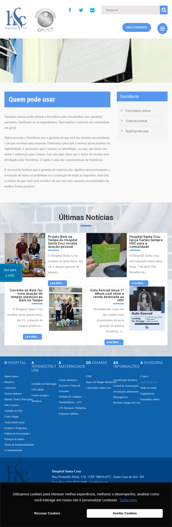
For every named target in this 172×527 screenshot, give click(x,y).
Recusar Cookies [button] (47, 513)
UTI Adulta (38, 389)
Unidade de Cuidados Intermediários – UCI (70, 399)
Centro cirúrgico (40, 395)
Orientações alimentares (126, 391)
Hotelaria (37, 401)
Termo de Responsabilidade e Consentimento (19, 447)
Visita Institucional (14, 422)
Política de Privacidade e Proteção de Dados (17, 436)
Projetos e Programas (15, 428)
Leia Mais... (57, 283)
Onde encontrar (136, 121)
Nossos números (13, 393)
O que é (144, 376)
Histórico (9, 382)
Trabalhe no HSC (13, 410)
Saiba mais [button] (128, 500)
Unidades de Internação (44, 383)
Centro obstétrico (68, 380)
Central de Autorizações (126, 385)
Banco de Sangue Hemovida (101, 382)
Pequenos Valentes (68, 413)
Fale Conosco (136, 27)
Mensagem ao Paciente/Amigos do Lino (126, 400)
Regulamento (147, 393)
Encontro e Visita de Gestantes (69, 388)
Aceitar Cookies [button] (125, 513)
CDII (88, 376)
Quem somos (11, 376)
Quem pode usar (137, 131)
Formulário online (138, 111)
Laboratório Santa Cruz (98, 387)
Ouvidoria (129, 96)
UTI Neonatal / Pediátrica (72, 408)
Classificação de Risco (125, 380)
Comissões (10, 387)
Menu (162, 28)
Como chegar (11, 416)
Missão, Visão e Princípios (18, 399)
